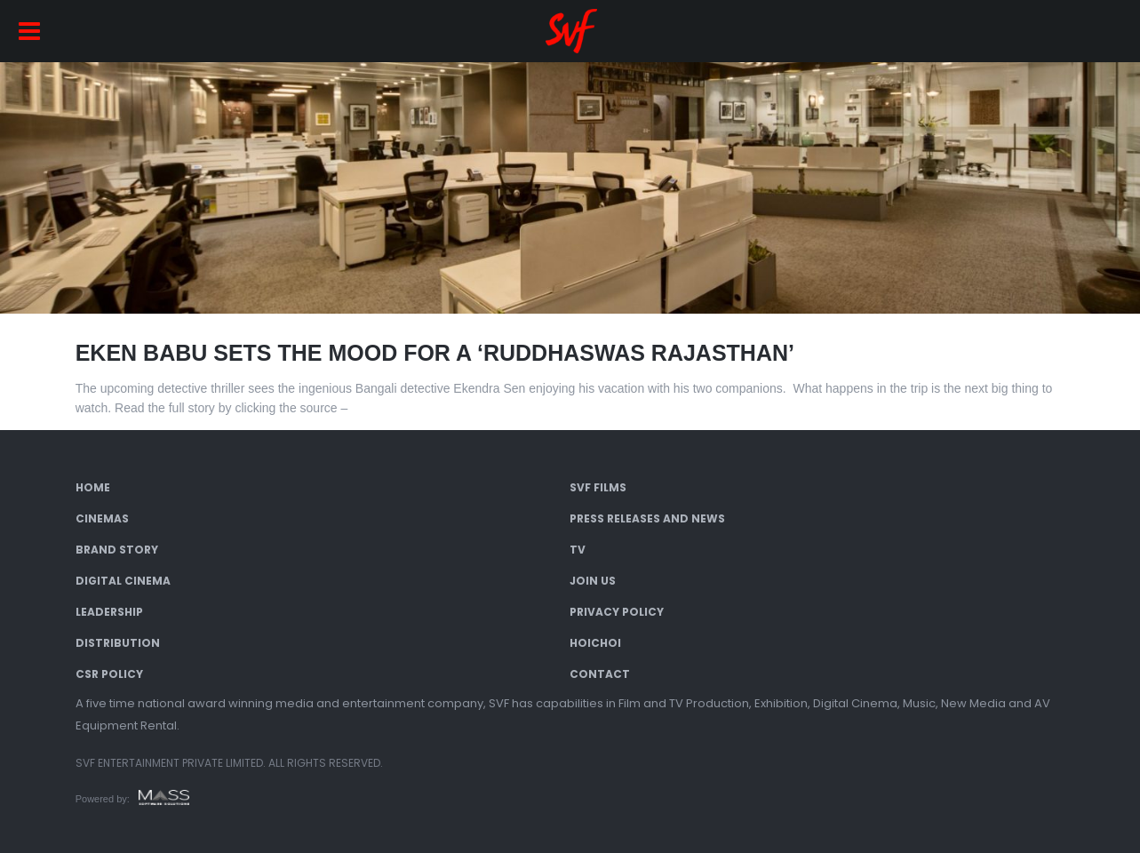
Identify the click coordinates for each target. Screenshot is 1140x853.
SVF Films (598, 487)
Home (93, 487)
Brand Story (117, 549)
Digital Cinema (123, 580)
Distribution (118, 642)
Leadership (109, 611)
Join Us (593, 580)
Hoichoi (595, 642)
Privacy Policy (617, 611)
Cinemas (102, 518)
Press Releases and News (647, 518)
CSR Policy (109, 674)
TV (578, 549)
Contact (600, 674)
